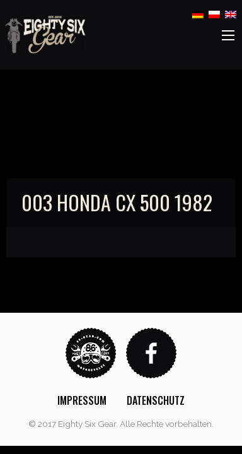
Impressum (82, 400)
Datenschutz (156, 400)
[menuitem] (82, 400)
